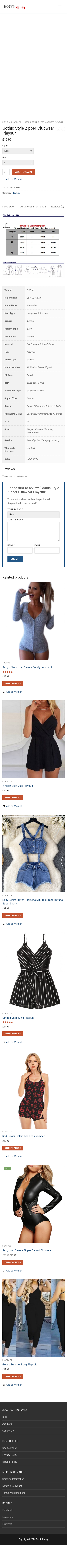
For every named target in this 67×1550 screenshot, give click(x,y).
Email (38, 550)
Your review (15, 525)
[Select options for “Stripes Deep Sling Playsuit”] (12, 1039)
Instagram (7, 1522)
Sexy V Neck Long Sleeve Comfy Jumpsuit (27, 672)
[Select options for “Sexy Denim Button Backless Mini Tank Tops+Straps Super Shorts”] (12, 920)
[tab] (8, 212)
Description (8, 211)
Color (5, 151)
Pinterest (7, 1529)
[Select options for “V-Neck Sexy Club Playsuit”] (12, 802)
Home (5, 127)
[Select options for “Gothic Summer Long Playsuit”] (12, 1381)
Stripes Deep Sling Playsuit (18, 1022)
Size (4, 162)
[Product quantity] (6, 177)
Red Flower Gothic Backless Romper (23, 1141)
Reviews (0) (57, 211)
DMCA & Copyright (12, 1491)
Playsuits (16, 127)
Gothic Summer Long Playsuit (19, 1369)
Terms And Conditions (13, 1498)
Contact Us (8, 1436)
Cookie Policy (9, 1453)
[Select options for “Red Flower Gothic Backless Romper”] (12, 1153)
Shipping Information (13, 1484)
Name (11, 550)
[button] (12, 185)
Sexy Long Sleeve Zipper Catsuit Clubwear (27, 1255)
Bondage (6, 1251)
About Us (7, 1429)
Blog (4, 1422)
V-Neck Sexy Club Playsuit (17, 790)
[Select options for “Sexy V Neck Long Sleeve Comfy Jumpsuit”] (12, 688)
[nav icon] (60, 7)
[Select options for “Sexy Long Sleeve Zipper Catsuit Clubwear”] (12, 1267)
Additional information (33, 211)
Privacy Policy (9, 1460)
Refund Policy (9, 1467)
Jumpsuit (6, 668)
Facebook (7, 1515)
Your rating (15, 515)
